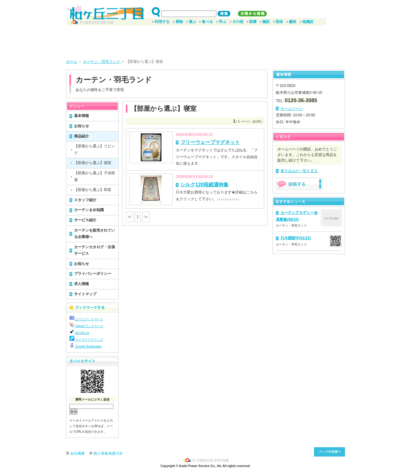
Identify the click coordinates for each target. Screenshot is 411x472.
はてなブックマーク (86, 319)
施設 (266, 21)
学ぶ (222, 21)
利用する (162, 21)
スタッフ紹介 (85, 200)
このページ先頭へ (329, 452)
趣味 (292, 21)
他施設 (307, 21)
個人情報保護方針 (108, 453)
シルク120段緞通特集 (204, 184)
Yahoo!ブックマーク (86, 326)
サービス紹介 (85, 220)
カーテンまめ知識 (89, 210)
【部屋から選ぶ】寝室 (92, 163)
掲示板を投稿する (299, 184)
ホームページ (292, 108)
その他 (237, 21)
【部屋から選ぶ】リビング (94, 149)
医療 (253, 21)
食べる (207, 21)
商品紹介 (81, 136)
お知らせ (81, 126)
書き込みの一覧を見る (299, 171)
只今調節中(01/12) (296, 238)
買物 (179, 21)
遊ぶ (192, 21)
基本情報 (81, 116)
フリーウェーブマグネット (210, 142)
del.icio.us (79, 333)
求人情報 (81, 284)
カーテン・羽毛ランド (102, 61)
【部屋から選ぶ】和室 (92, 190)
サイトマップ (85, 294)
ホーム (71, 61)
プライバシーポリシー (92, 273)
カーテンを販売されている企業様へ (94, 233)
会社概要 (77, 453)
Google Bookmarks (85, 346)
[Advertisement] (205, 40)
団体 (279, 21)
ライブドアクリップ (86, 339)
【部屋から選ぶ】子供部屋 (94, 176)
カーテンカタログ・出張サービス (94, 250)
